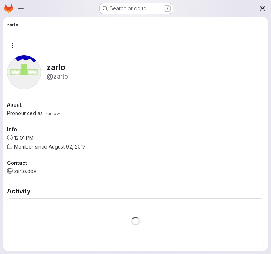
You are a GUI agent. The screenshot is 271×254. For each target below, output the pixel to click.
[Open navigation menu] (20, 8)
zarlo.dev (25, 171)
